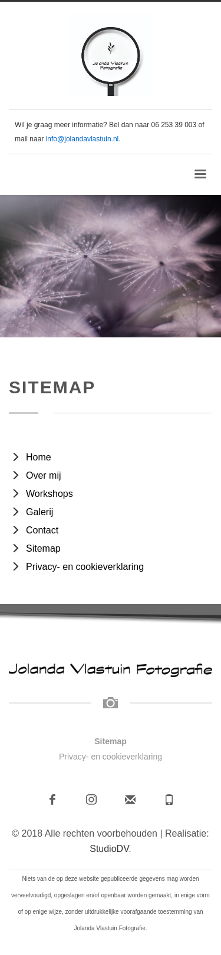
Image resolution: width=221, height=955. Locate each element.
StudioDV (109, 849)
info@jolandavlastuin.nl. (83, 139)
